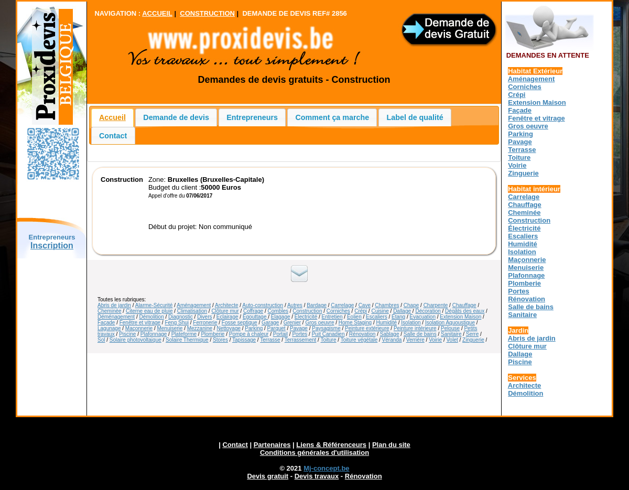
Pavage (299, 328)
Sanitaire (451, 334)
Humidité (386, 322)
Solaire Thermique (187, 340)
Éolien (354, 317)
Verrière (415, 340)
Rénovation (362, 334)
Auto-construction (262, 305)
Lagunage (109, 328)
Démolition (151, 317)
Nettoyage (228, 328)
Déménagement (116, 317)
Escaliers (376, 317)
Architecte (226, 305)
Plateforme (184, 334)
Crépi (360, 311)
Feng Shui (177, 322)
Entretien (332, 317)
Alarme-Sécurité (154, 305)
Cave (365, 305)
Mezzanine (199, 328)
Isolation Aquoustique (450, 322)
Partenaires (272, 445)
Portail (280, 334)
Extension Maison (460, 317)
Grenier (292, 322)
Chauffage (464, 305)
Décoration (427, 311)
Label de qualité (415, 117)
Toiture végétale (359, 340)
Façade (106, 322)
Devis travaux (317, 476)
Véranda (392, 340)
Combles (278, 311)
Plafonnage (153, 334)
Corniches (338, 311)
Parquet (276, 328)
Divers (204, 317)
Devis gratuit (267, 476)
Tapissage (244, 340)
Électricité (306, 317)
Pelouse (450, 328)
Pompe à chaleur (249, 334)
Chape (411, 305)
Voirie (435, 340)
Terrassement (301, 340)
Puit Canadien (328, 334)
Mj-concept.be (326, 468)
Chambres (387, 305)
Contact (113, 136)
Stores (220, 340)
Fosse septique (239, 322)
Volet (452, 340)
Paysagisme (326, 328)
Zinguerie (473, 340)
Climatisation (192, 311)
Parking (254, 328)
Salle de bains (420, 334)
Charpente (436, 305)
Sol (101, 340)
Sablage (389, 334)
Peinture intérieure (415, 328)
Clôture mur (224, 311)
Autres (294, 305)
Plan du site (391, 445)
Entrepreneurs (252, 117)
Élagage (280, 317)
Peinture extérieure (367, 328)
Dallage (402, 311)
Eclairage (227, 317)
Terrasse (270, 340)
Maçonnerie (139, 328)
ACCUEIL (157, 13)
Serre (472, 334)
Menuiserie (169, 328)
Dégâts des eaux (464, 311)
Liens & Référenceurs (331, 445)
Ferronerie (205, 322)
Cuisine (379, 311)
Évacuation (423, 317)
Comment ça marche (333, 117)
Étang (398, 317)
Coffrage (253, 311)
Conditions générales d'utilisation (314, 452)
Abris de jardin (114, 305)
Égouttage (255, 317)
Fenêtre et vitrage (140, 322)
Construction (307, 311)
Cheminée (109, 311)
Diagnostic (180, 317)
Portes (299, 334)
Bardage (317, 305)
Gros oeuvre (319, 322)
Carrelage (342, 305)
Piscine (127, 334)
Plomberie (212, 334)
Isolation (410, 322)
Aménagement (194, 305)
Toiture (328, 340)
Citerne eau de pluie (149, 311)
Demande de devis (176, 117)
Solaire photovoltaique (135, 340)
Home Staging (355, 322)
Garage (270, 322)
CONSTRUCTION (207, 13)
